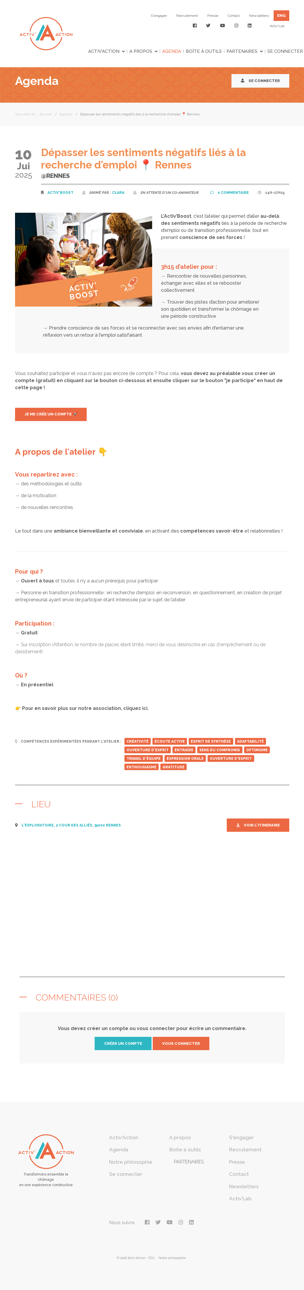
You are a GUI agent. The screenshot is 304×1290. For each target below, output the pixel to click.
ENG (281, 15)
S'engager (159, 16)
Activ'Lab (277, 26)
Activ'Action (103, 51)
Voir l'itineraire (258, 825)
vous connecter (181, 1043)
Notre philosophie (130, 1162)
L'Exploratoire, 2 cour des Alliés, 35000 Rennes (71, 825)
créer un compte (123, 1043)
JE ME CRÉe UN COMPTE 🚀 (50, 414)
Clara (118, 193)
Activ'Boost (60, 193)
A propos (140, 51)
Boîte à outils (204, 51)
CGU (151, 1258)
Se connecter (260, 80)
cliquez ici (135, 708)
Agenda (171, 51)
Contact (234, 16)
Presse (212, 16)
